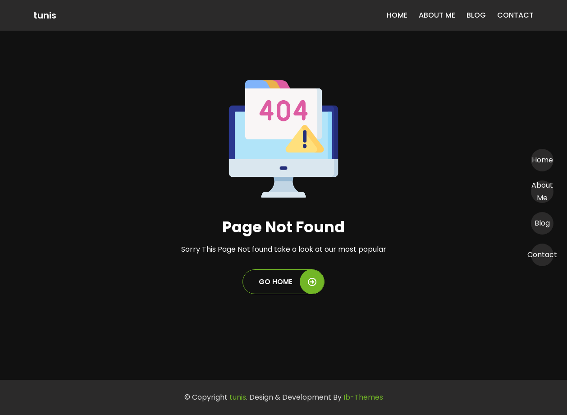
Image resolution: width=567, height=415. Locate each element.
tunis (44, 15)
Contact (515, 15)
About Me (437, 15)
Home (397, 15)
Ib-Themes (363, 397)
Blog (476, 15)
